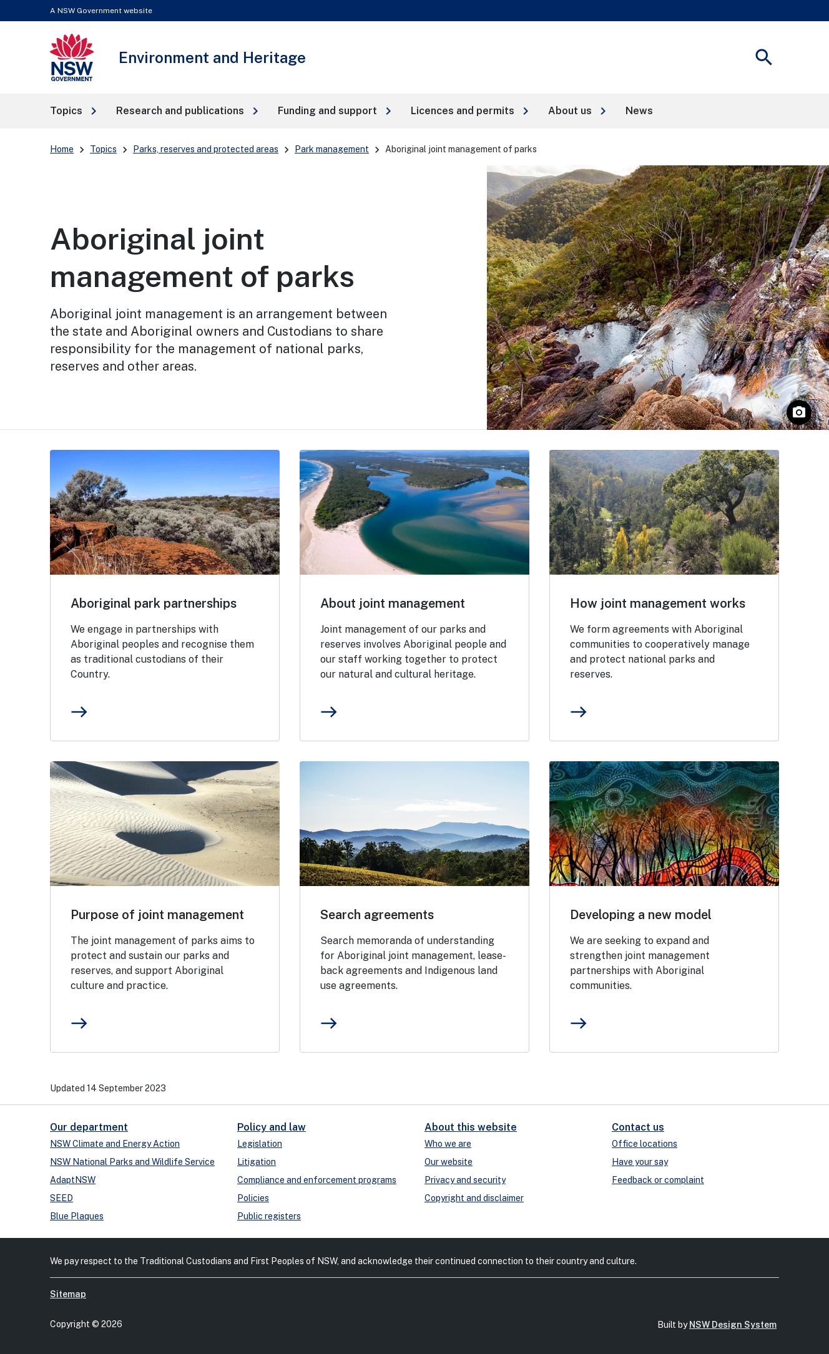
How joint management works (657, 603)
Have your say (640, 1162)
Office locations (644, 1144)
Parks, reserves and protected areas (205, 149)
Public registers (269, 1216)
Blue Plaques (77, 1216)
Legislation (259, 1144)
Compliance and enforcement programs (316, 1180)
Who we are (447, 1144)
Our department (89, 1127)
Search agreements (377, 914)
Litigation (256, 1162)
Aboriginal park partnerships (154, 603)
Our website (448, 1162)
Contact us (638, 1127)
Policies (253, 1198)
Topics (103, 149)
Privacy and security (465, 1180)
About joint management (392, 603)
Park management (332, 149)
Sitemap (68, 1294)
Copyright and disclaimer (474, 1198)
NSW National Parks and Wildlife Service (132, 1162)
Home (62, 149)
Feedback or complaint (658, 1180)
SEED (61, 1198)
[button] (73, 111)
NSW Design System (733, 1325)
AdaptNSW (73, 1180)
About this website (470, 1127)
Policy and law (271, 1127)
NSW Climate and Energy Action (115, 1144)
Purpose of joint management (157, 914)
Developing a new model (641, 914)
